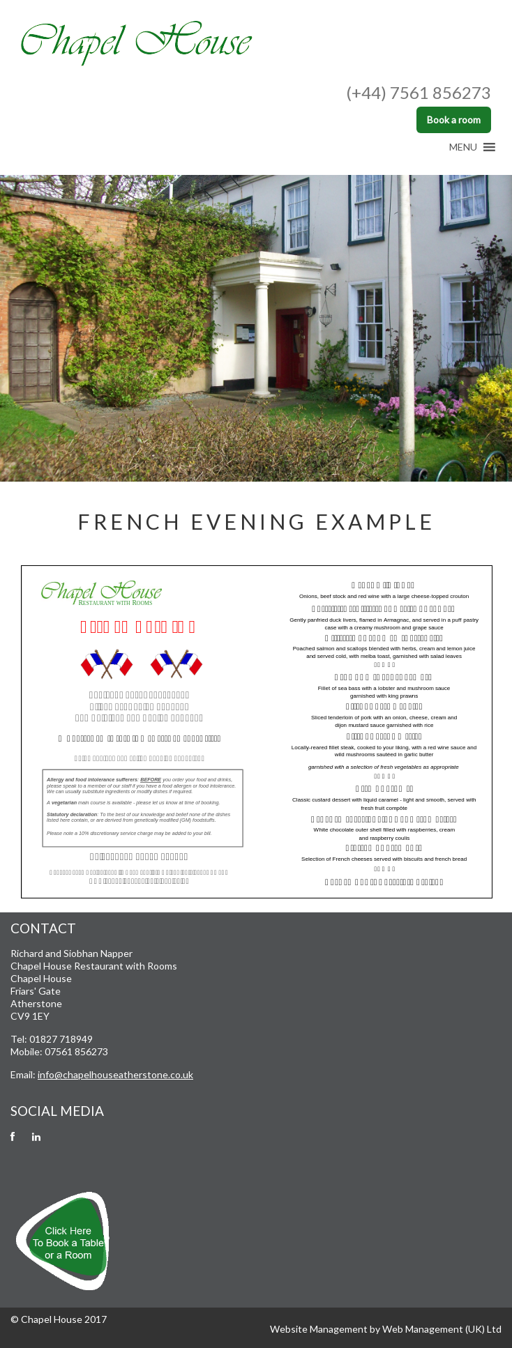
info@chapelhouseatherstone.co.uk (115, 1074)
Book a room (454, 119)
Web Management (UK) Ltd (442, 1329)
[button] (463, 147)
